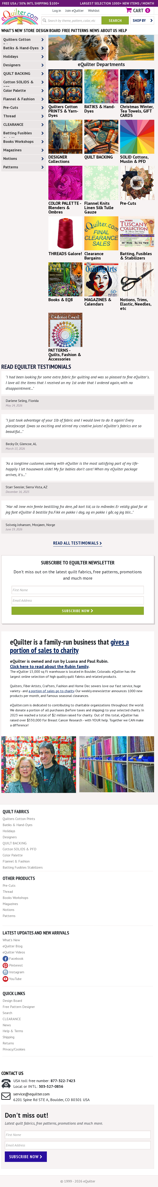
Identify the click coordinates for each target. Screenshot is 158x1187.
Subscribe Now (77, 610)
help (123, 30)
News (7, 1025)
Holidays (23, 56)
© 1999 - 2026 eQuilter (77, 1181)
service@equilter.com (31, 1093)
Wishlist (94, 10)
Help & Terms (13, 1031)
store (29, 30)
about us (109, 30)
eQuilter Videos (14, 952)
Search (115, 20)
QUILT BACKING (23, 73)
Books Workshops (23, 141)
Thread (23, 116)
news (94, 30)
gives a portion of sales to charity (69, 646)
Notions (23, 158)
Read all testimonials (77, 543)
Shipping (8, 1037)
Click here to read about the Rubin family (49, 666)
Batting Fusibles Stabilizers (23, 133)
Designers (23, 65)
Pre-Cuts (23, 107)
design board (48, 30)
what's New (11, 30)
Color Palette (23, 90)
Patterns (23, 167)
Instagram (13, 972)
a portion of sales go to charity (51, 691)
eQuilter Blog (12, 946)
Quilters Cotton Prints (23, 40)
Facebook (13, 959)
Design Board (12, 1000)
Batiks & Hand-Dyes (23, 48)
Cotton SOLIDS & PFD (23, 82)
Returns (8, 1043)
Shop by (143, 20)
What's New (11, 940)
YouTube (12, 979)
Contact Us (12, 1073)
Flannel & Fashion (23, 99)
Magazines (23, 150)
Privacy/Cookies (14, 1049)
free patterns (75, 30)
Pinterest (13, 965)
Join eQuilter (74, 10)
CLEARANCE (23, 124)
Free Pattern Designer (19, 1006)
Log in (56, 10)
